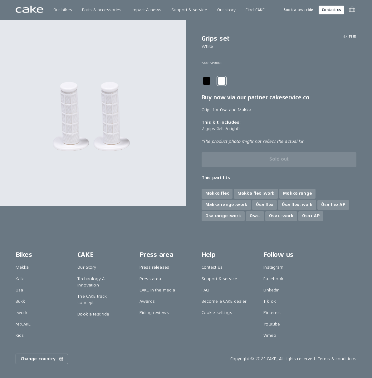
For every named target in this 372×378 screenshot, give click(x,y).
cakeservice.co (289, 97)
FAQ (205, 290)
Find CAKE (255, 9)
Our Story (86, 267)
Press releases (154, 267)
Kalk (20, 278)
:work (22, 312)
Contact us (331, 10)
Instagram (273, 267)
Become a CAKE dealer (224, 301)
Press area (150, 278)
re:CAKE (23, 324)
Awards (147, 301)
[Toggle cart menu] (352, 10)
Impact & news (147, 9)
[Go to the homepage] (29, 10)
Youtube (271, 324)
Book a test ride (298, 10)
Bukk (20, 301)
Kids (20, 335)
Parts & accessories (102, 9)
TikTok (269, 301)
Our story (226, 9)
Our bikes (62, 9)
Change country (42, 359)
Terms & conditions (337, 358)
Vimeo (269, 335)
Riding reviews (154, 312)
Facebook (273, 278)
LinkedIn (271, 290)
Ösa (19, 290)
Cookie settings (217, 312)
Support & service (189, 9)
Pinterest (272, 312)
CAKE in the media (157, 290)
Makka (22, 267)
